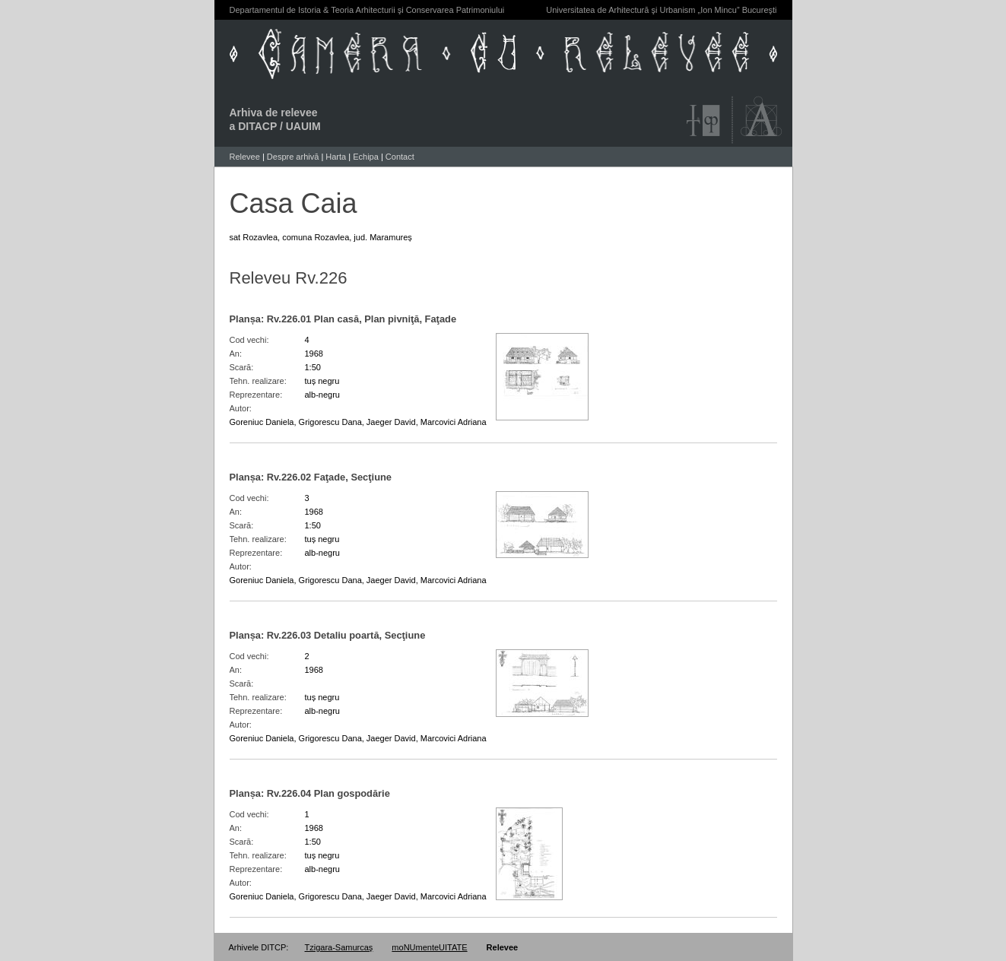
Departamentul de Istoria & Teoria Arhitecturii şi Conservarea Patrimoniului (367, 9)
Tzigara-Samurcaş (339, 947)
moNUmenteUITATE (429, 947)
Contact (400, 156)
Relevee (245, 156)
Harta (335, 156)
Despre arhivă (293, 156)
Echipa (366, 156)
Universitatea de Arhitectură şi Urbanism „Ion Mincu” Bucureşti (661, 9)
